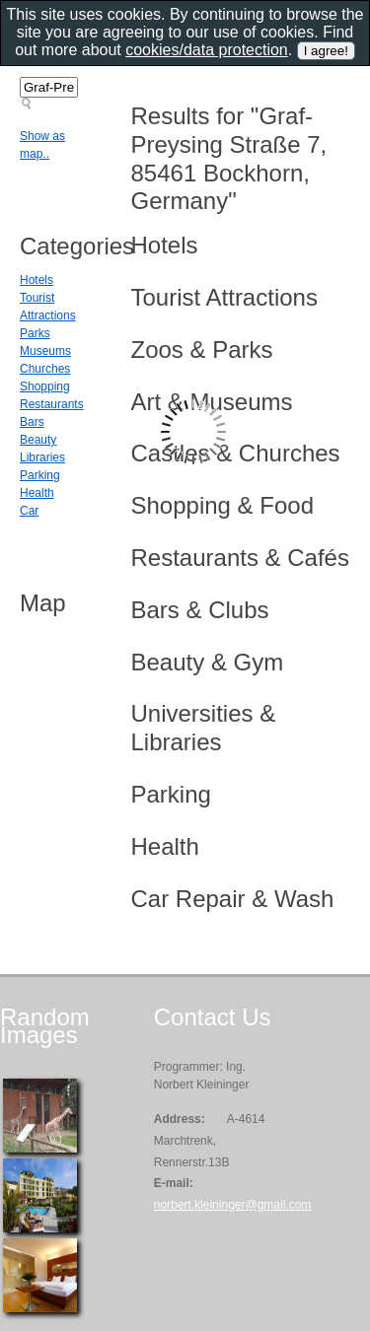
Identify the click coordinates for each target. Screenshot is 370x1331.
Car (29, 511)
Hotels (36, 280)
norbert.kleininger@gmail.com (233, 1205)
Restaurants (52, 404)
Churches (45, 369)
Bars (32, 422)
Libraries (42, 457)
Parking (40, 475)
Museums (45, 351)
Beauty (38, 440)
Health (37, 493)
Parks (35, 333)
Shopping (45, 386)
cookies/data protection (206, 49)
